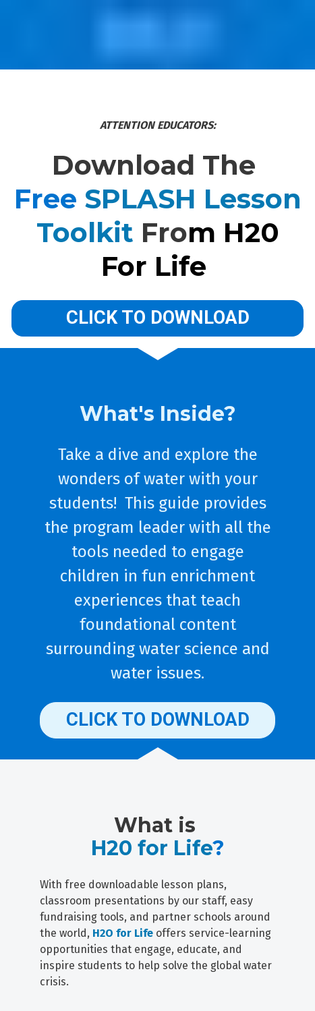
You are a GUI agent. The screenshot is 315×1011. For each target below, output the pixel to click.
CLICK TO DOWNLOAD (158, 317)
